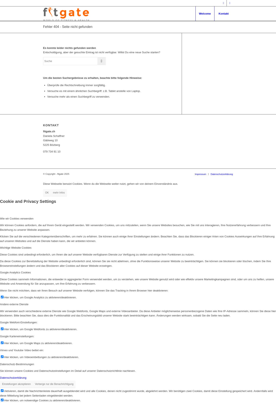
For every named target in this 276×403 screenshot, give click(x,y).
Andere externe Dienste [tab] (14, 304)
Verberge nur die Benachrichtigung (54, 384)
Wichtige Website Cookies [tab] (16, 247)
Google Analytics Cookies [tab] (15, 272)
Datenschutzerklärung (13, 377)
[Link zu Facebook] (224, 3)
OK (47, 192)
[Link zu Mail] (230, 3)
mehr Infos (59, 192)
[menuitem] (204, 13)
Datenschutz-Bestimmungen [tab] (17, 364)
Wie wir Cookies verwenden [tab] (16, 218)
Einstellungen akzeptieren (16, 384)
